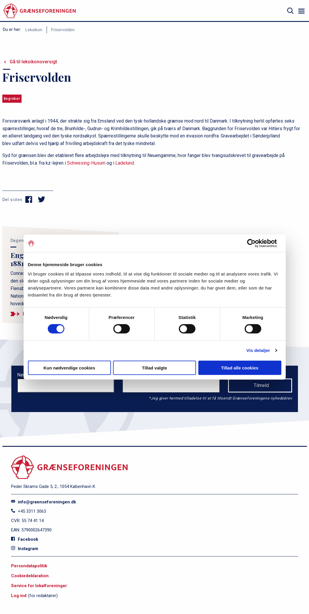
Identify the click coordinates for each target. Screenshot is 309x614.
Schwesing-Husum (86, 163)
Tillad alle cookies (239, 367)
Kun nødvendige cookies (69, 367)
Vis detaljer (258, 350)
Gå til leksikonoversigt (33, 61)
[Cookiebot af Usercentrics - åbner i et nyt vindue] (255, 243)
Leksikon (33, 29)
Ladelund (124, 163)
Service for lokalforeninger (39, 585)
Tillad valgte (154, 367)
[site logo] (39, 11)
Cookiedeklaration (30, 575)
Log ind (19, 595)
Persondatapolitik (29, 565)
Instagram (24, 548)
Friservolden (63, 29)
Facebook (24, 539)
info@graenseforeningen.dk (43, 502)
